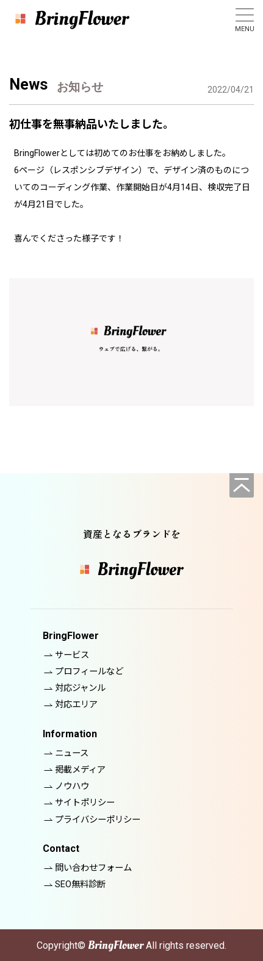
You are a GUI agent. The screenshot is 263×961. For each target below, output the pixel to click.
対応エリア (76, 704)
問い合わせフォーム (93, 868)
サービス (72, 655)
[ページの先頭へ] (241, 485)
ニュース (71, 753)
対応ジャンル (80, 688)
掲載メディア (80, 770)
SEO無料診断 (80, 884)
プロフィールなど (89, 671)
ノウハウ (72, 786)
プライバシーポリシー (97, 820)
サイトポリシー (85, 803)
